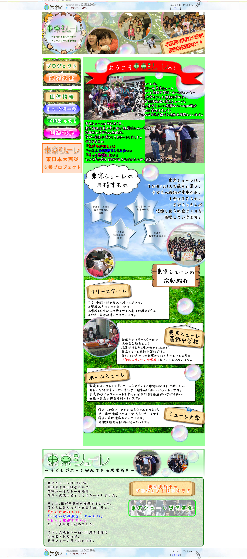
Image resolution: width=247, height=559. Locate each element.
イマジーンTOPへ (78, 8)
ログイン (176, 8)
